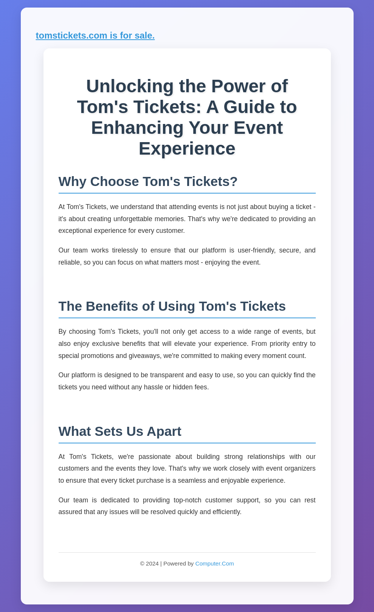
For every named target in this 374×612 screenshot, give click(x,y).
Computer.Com (214, 563)
